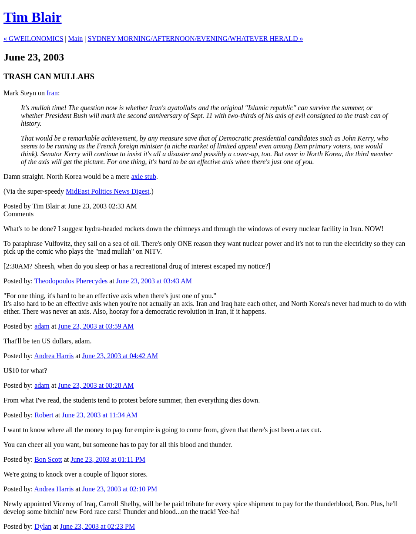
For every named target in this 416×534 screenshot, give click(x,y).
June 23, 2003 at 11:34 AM (100, 415)
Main (75, 38)
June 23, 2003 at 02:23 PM (97, 526)
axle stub (143, 176)
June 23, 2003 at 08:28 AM (96, 385)
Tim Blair (32, 17)
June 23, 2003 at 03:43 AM (154, 281)
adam (42, 326)
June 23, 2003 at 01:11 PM (107, 459)
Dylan (42, 526)
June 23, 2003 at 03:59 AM (96, 326)
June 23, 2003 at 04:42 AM (120, 355)
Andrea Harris (54, 355)
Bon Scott (48, 459)
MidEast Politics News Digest (107, 191)
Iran (52, 93)
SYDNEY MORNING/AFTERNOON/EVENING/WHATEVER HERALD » (195, 38)
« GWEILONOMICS (33, 38)
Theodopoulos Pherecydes (70, 281)
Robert (44, 415)
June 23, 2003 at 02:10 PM (119, 489)
